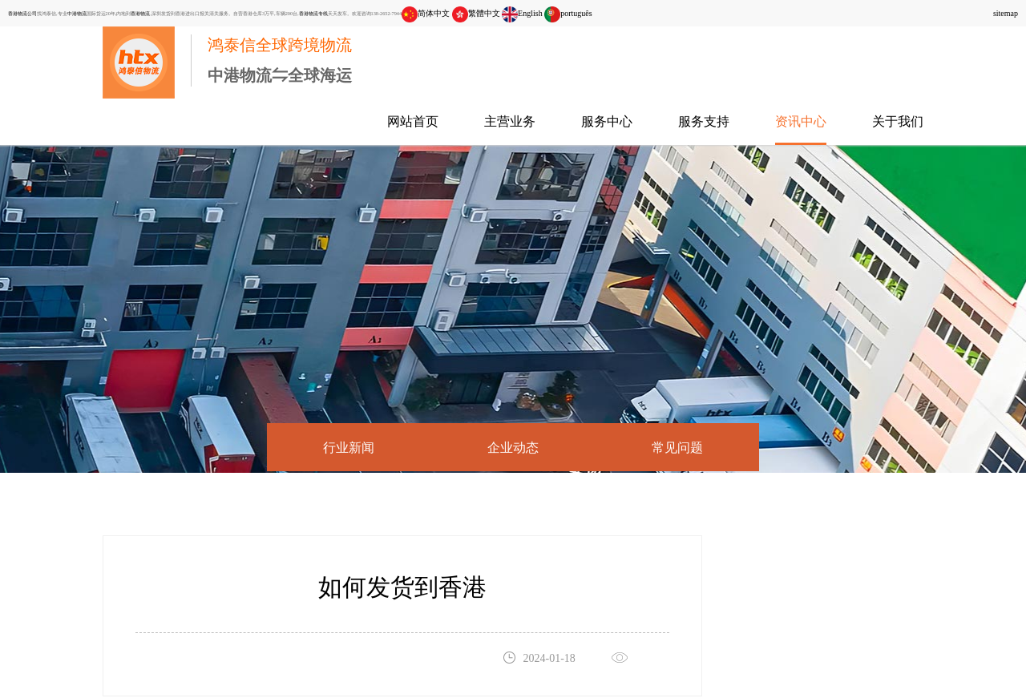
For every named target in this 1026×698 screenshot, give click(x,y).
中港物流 (77, 13)
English (522, 13)
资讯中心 (800, 121)
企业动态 (513, 447)
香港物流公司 (22, 13)
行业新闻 (348, 447)
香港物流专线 (313, 13)
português (568, 13)
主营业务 (509, 121)
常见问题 (677, 447)
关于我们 (897, 121)
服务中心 (606, 121)
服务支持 (703, 121)
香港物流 (140, 13)
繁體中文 (476, 13)
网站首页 (412, 121)
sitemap (1005, 13)
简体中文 (426, 13)
